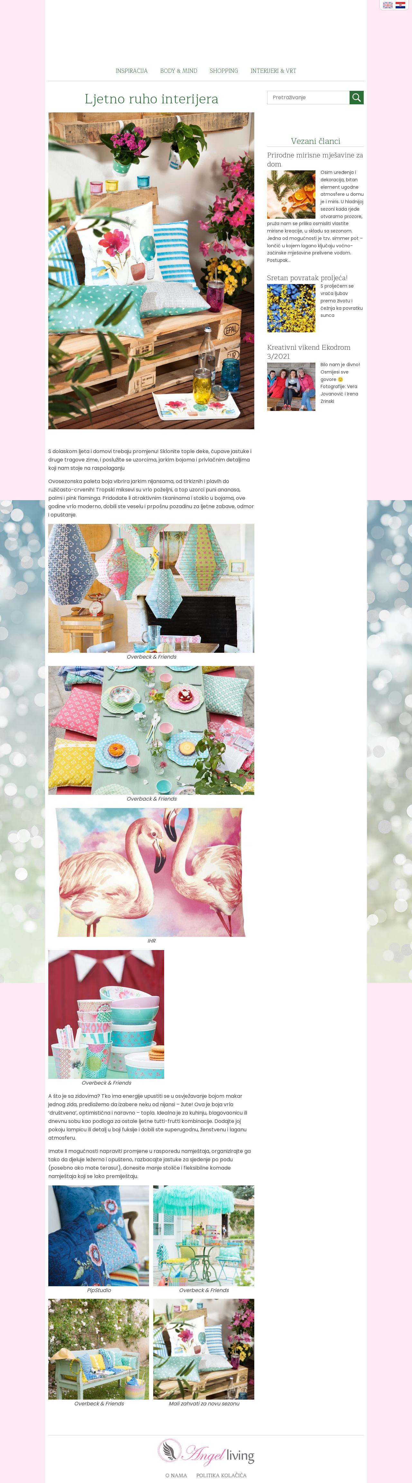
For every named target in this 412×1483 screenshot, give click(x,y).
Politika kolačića (221, 1475)
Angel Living (206, 30)
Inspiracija (132, 71)
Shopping (224, 71)
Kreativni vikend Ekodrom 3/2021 (309, 352)
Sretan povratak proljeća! (307, 278)
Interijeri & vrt (273, 71)
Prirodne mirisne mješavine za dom (315, 159)
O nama (176, 1475)
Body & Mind (178, 71)
